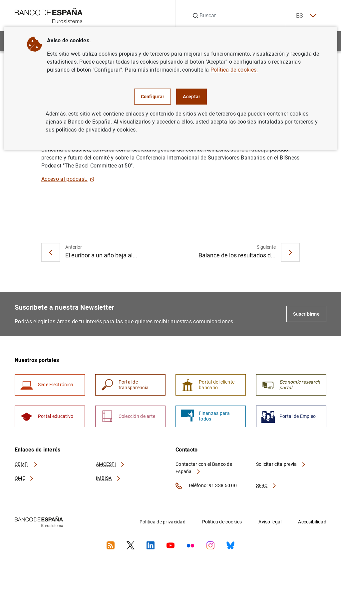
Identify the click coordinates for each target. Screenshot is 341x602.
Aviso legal (269, 522)
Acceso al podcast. (68, 179)
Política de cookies (222, 522)
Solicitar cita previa (281, 464)
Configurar (153, 96)
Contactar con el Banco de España (203, 468)
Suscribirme (306, 314)
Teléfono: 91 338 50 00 (206, 486)
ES (305, 16)
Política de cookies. (234, 70)
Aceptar (191, 96)
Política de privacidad (162, 522)
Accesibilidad (312, 522)
